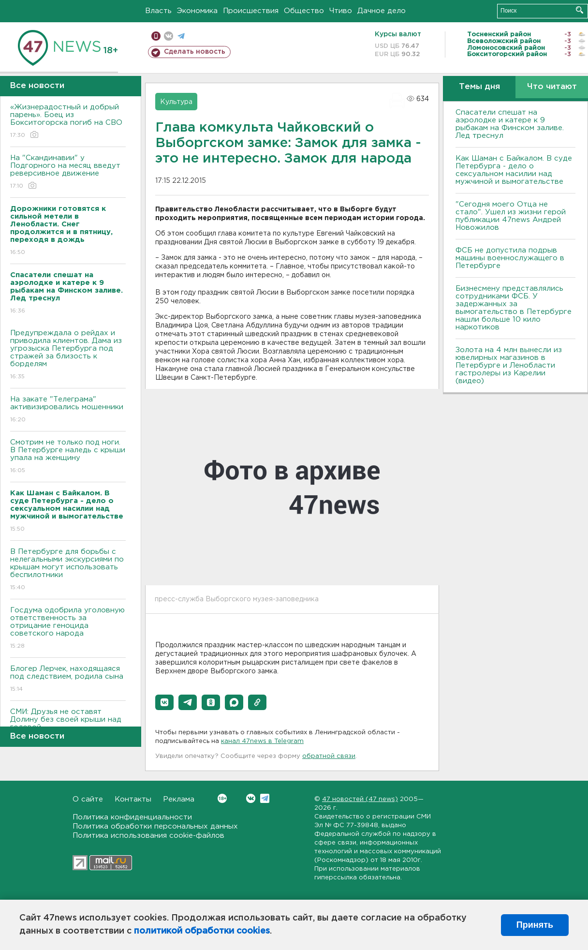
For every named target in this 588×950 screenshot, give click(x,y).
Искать (579, 10)
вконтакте (168, 36)
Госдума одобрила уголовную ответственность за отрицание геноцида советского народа (68, 628)
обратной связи (328, 756)
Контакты (133, 799)
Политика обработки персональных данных (155, 826)
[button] (164, 702)
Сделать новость (194, 52)
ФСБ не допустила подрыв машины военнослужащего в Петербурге (510, 258)
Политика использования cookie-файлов (148, 835)
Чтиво (340, 11)
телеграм (181, 36)
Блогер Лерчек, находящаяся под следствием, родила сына (68, 679)
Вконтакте (222, 798)
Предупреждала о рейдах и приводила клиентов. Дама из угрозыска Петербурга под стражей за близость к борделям (68, 355)
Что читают (552, 86)
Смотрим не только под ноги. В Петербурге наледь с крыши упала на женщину (68, 457)
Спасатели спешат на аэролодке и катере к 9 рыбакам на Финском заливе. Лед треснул (510, 124)
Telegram (264, 798)
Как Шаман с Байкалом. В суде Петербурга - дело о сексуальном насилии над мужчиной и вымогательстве (514, 170)
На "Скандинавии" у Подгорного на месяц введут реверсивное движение (68, 172)
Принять (534, 925)
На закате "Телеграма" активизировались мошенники (68, 410)
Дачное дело (381, 11)
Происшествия (251, 11)
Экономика (197, 11)
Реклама (178, 799)
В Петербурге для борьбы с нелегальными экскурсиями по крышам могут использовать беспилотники (68, 570)
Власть (158, 11)
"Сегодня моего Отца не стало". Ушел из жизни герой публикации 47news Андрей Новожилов (511, 216)
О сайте (88, 799)
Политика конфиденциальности (132, 817)
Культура (176, 102)
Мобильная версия (156, 36)
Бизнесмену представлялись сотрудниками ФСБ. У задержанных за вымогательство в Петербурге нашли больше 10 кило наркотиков (514, 307)
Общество (304, 11)
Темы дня (479, 86)
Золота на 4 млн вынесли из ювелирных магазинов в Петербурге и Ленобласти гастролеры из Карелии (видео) (509, 365)
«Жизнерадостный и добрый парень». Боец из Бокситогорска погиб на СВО (68, 121)
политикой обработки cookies (202, 931)
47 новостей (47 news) (360, 799)
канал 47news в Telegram (262, 741)
